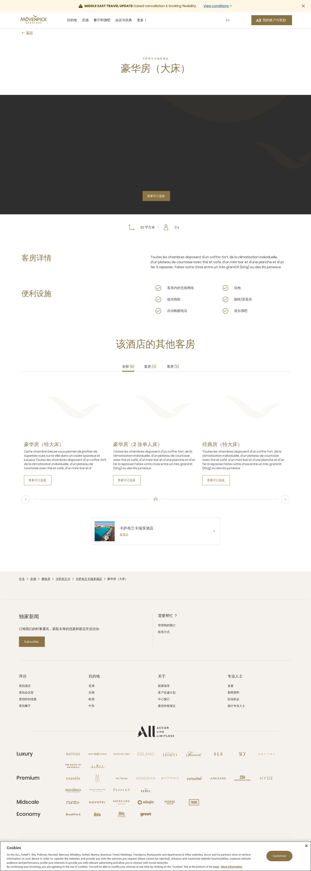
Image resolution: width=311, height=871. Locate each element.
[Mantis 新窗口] (73, 778)
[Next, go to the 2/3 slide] (285, 499)
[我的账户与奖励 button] (271, 20)
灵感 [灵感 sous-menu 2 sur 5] (85, 20)
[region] (155, 856)
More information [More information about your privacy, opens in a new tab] (231, 866)
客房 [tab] (173, 366)
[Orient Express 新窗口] (97, 754)
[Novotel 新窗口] (97, 802)
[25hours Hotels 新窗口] (242, 778)
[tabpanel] (155, 431)
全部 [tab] (128, 366)
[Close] (306, 845)
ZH (228, 20)
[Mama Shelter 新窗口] (169, 802)
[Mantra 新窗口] (73, 802)
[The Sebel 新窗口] (145, 790)
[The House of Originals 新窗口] (73, 766)
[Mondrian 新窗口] (145, 778)
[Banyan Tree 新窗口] (121, 754)
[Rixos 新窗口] (97, 766)
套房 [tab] (150, 366)
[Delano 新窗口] (145, 754)
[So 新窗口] (242, 754)
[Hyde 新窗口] (266, 778)
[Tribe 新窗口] (194, 802)
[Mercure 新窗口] (121, 802)
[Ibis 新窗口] (97, 814)
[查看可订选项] (156, 196)
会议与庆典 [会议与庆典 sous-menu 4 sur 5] (123, 20)
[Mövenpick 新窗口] (73, 790)
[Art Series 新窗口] (121, 778)
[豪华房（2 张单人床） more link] (137, 444)
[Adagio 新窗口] (145, 802)
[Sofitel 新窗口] (266, 754)
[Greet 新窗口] (145, 814)
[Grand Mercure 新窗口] (97, 790)
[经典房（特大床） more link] (222, 444)
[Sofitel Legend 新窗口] (169, 754)
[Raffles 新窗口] (73, 754)
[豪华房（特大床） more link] (44, 444)
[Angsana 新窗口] (218, 778)
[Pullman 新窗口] (169, 778)
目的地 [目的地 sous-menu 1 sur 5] (72, 20)
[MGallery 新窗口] (97, 778)
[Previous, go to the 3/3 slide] (25, 499)
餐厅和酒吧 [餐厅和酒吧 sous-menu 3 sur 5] (102, 20)
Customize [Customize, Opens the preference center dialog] (279, 855)
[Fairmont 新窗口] (194, 754)
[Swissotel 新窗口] (194, 778)
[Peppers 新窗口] (121, 790)
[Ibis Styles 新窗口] (121, 814)
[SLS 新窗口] (218, 754)
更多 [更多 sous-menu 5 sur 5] (142, 20)
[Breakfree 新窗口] (73, 814)
